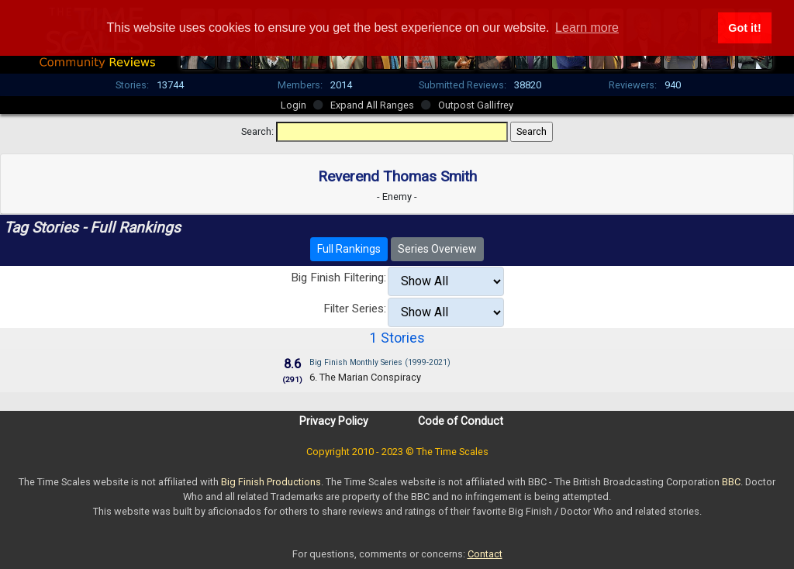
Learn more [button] (587, 27)
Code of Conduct (460, 421)
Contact (485, 554)
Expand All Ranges (372, 105)
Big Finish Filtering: (338, 277)
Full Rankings (349, 249)
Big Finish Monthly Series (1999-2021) (380, 362)
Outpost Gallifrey (475, 105)
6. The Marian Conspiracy (365, 377)
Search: (257, 131)
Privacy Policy (333, 421)
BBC (731, 482)
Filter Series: (354, 309)
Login (293, 105)
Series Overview (437, 249)
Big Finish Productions (271, 482)
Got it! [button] (744, 28)
